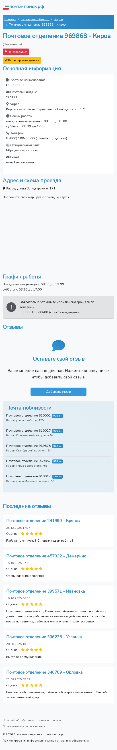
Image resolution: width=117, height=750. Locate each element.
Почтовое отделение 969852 (28, 461)
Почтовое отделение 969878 (28, 445)
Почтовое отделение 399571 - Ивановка (45, 591)
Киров (58, 19)
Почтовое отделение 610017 (28, 476)
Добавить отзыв (58, 391)
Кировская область (35, 19)
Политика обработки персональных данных (32, 720)
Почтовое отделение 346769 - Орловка (44, 672)
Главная (10, 19)
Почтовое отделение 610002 (28, 415)
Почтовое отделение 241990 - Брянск (43, 520)
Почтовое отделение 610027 (28, 430)
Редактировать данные (22, 60)
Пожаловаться (16, 52)
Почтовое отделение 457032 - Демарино (46, 556)
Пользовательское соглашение (24, 726)
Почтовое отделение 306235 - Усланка (44, 637)
